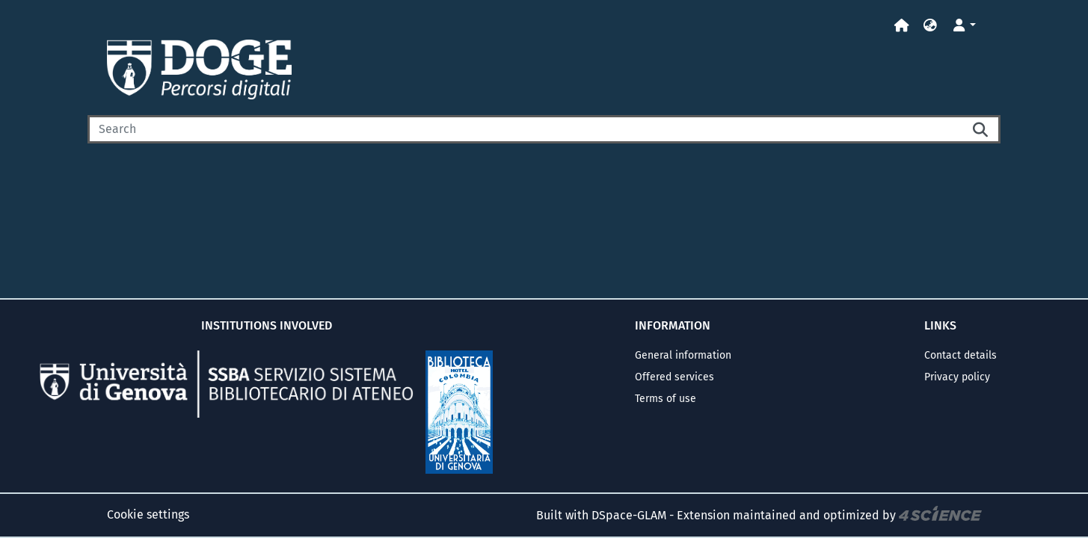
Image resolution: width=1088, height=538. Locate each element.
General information (683, 355)
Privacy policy (957, 377)
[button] (930, 26)
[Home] (902, 26)
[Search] (524, 129)
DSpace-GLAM (628, 515)
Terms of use (665, 398)
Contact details (960, 355)
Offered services (674, 377)
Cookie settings (148, 514)
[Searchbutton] (981, 129)
